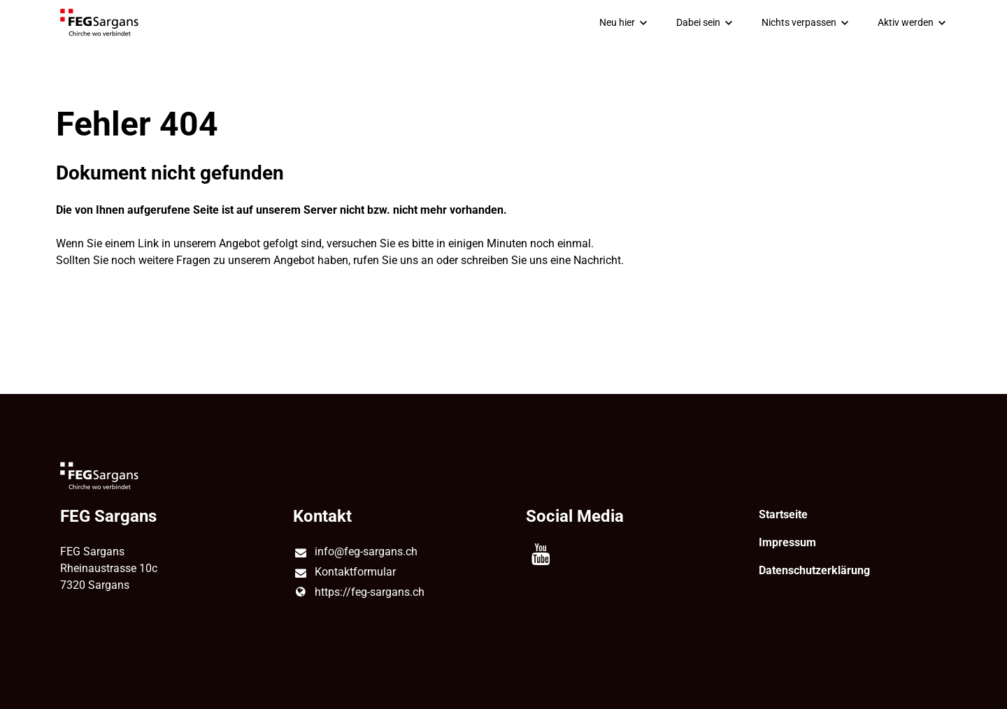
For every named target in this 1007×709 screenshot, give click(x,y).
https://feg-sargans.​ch (358, 592)
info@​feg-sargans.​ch (355, 552)
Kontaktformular (344, 572)
